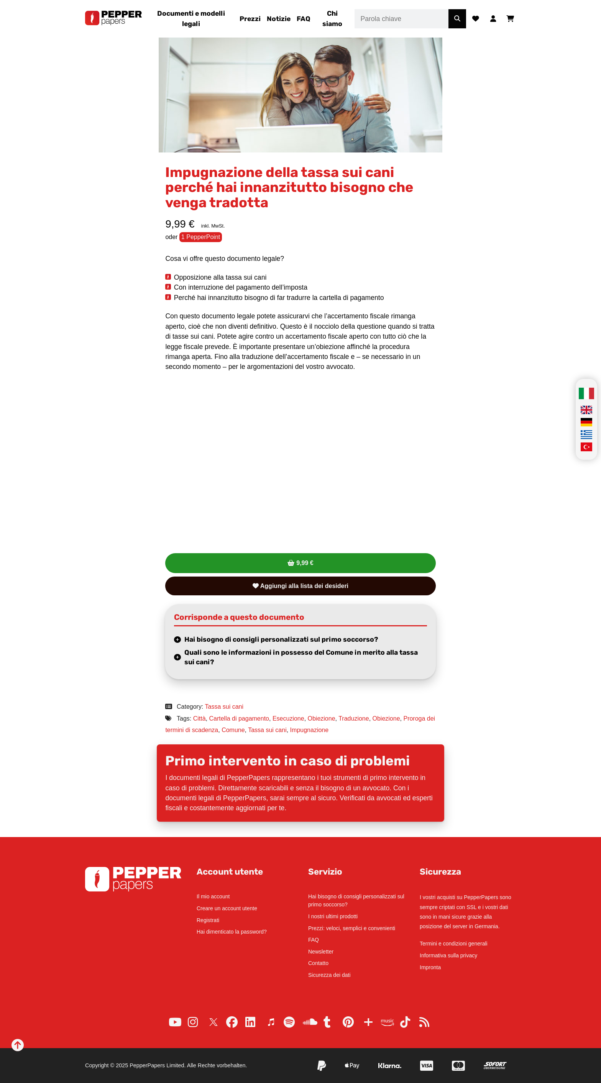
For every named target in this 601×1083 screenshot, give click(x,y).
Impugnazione (309, 730)
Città (199, 718)
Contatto (318, 963)
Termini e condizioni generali (454, 943)
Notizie (279, 19)
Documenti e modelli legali (191, 18)
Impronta (430, 967)
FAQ (303, 19)
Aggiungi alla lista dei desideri (300, 586)
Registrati (208, 920)
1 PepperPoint (200, 237)
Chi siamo (332, 18)
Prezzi (250, 19)
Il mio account (213, 896)
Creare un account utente (227, 908)
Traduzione (353, 718)
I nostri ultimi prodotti (333, 916)
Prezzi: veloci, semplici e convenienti (351, 928)
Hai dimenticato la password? (232, 932)
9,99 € (304, 563)
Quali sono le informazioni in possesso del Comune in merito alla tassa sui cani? (301, 657)
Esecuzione (288, 718)
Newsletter (320, 952)
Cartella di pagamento (239, 718)
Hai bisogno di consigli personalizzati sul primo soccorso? (281, 639)
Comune (233, 730)
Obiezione (321, 718)
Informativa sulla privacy (448, 955)
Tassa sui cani (224, 706)
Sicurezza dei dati (329, 975)
